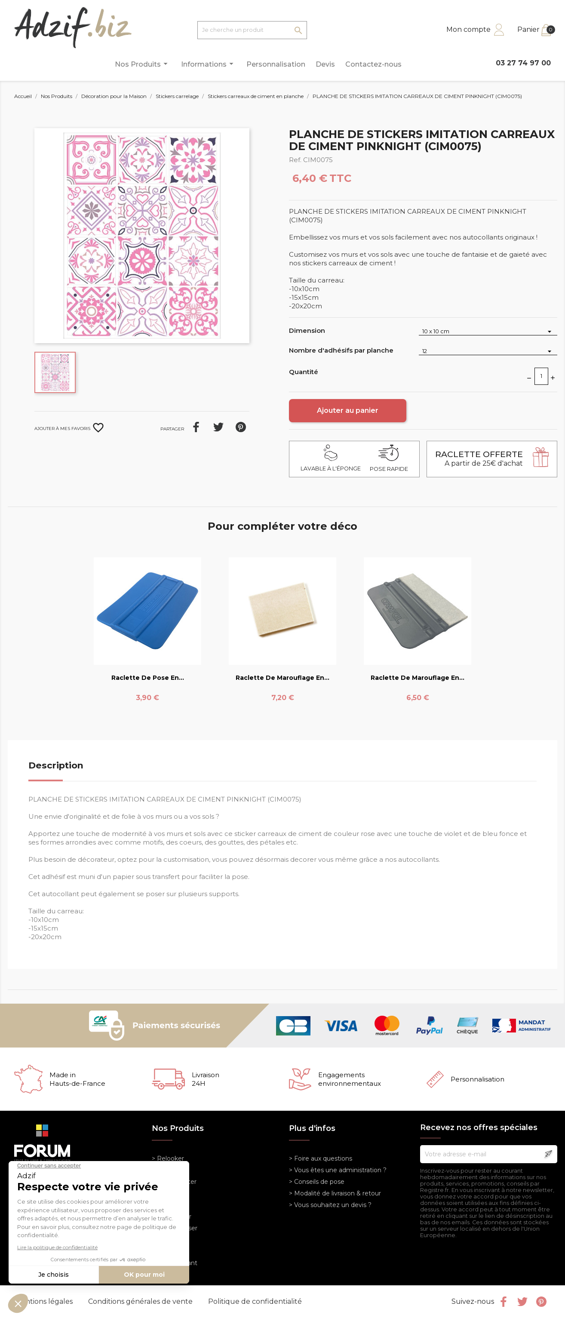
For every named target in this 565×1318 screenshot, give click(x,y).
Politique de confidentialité (255, 1301)
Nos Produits (142, 64)
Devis (325, 64)
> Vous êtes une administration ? (338, 1170)
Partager (196, 427)
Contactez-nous (373, 64)
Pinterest (240, 427)
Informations (208, 64)
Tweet (218, 427)
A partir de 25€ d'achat (479, 458)
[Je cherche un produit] (252, 30)
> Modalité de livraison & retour (335, 1193)
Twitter (522, 1301)
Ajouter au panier (347, 410)
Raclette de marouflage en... (282, 678)
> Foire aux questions (320, 1158)
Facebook (503, 1301)
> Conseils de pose (316, 1182)
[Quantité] (541, 376)
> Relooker (168, 1158)
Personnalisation (275, 64)
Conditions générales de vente (141, 1301)
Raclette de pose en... (147, 678)
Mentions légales (44, 1301)
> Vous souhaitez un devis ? (330, 1205)
